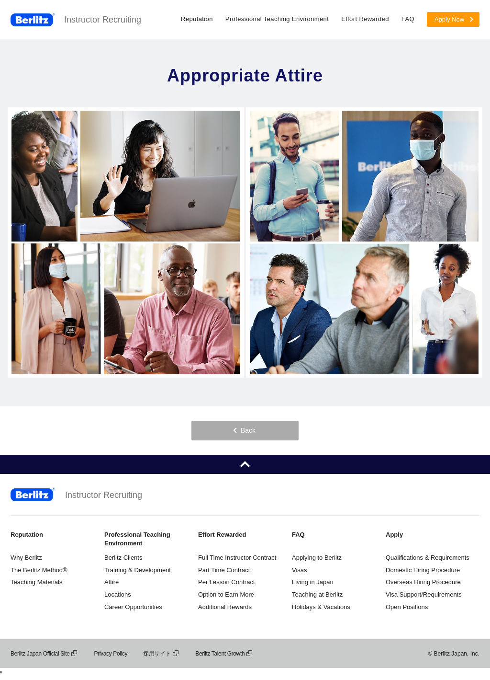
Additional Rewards (225, 607)
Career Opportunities (133, 607)
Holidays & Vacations (321, 607)
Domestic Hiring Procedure (423, 570)
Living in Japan (313, 582)
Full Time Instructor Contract (237, 557)
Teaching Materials (36, 582)
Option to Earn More (226, 594)
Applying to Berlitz (317, 557)
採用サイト (161, 653)
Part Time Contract (224, 570)
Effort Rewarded (365, 19)
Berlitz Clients (123, 557)
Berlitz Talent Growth (224, 653)
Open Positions (407, 607)
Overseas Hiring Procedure (423, 582)
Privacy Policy (110, 653)
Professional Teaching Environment (277, 19)
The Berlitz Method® (39, 570)
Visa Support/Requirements (424, 594)
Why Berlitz (26, 557)
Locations (117, 594)
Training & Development (137, 570)
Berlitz (33, 19)
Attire (111, 582)
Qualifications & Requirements (427, 557)
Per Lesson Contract (226, 582)
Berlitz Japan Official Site (44, 653)
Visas (299, 570)
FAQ (407, 19)
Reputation (197, 19)
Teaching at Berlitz (317, 594)
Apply (394, 534)
